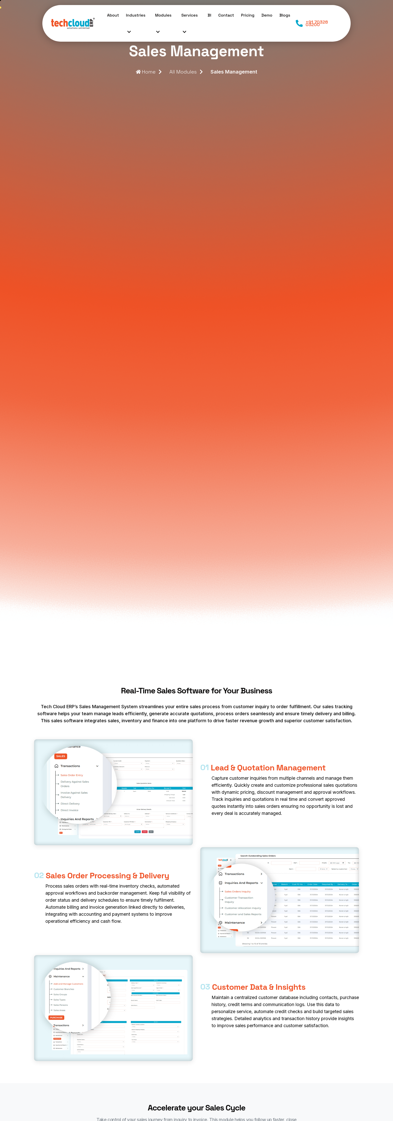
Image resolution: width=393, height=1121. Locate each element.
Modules (163, 26)
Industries (136, 26)
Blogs (284, 15)
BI (209, 15)
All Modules (183, 72)
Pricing (248, 15)
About (113, 15)
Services (189, 26)
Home (146, 72)
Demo (266, 15)
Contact (226, 15)
